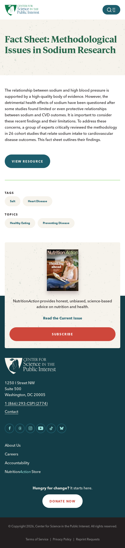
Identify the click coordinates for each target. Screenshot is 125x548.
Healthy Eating (20, 223)
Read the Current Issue (62, 318)
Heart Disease (37, 201)
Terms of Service (37, 539)
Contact (11, 411)
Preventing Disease (56, 223)
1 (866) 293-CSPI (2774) (26, 403)
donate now (62, 501)
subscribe (62, 334)
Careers (11, 454)
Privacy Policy (62, 539)
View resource (27, 161)
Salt (12, 201)
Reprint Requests (88, 539)
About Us (13, 445)
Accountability (17, 462)
